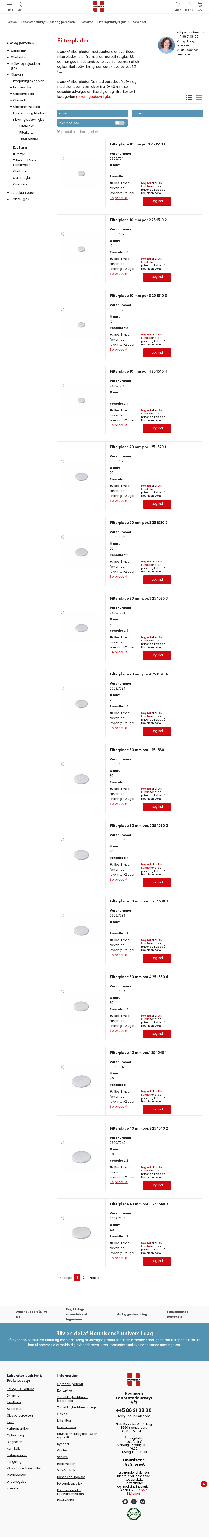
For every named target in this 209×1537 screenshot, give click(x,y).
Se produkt (119, 198)
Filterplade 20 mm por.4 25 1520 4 (139, 674)
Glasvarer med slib (26, 107)
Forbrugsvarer (17, 1455)
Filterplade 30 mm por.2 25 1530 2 (139, 826)
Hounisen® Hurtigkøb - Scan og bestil (77, 1435)
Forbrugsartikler (18, 1429)
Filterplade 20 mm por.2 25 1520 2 (138, 523)
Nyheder (63, 1444)
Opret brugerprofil (70, 1384)
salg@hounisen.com (192, 32)
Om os (62, 1414)
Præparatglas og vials (29, 81)
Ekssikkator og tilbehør (29, 113)
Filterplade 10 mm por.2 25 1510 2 (138, 220)
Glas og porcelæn (20, 1415)
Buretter (19, 154)
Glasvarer (18, 74)
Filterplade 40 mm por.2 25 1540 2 (139, 1128)
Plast (10, 1422)
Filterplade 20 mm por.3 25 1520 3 (139, 598)
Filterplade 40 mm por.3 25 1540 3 (139, 1204)
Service (62, 1457)
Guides (62, 1450)
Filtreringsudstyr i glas (28, 120)
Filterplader (28, 139)
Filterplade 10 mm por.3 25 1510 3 (138, 296)
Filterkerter (27, 132)
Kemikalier (14, 1448)
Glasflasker (19, 57)
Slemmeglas (22, 178)
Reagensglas (22, 87)
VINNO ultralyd (67, 1470)
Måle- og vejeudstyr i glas (26, 66)
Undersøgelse (16, 1482)
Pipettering (15, 1402)
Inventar (13, 1488)
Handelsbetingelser (71, 1477)
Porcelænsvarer (22, 193)
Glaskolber (18, 51)
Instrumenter (16, 1475)
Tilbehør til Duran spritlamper (25, 162)
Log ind (146, 183)
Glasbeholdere (23, 94)
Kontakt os (65, 1390)
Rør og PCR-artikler (20, 1389)
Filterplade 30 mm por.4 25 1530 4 (139, 977)
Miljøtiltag (64, 1420)
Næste (96, 1278)
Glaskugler (20, 171)
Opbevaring (15, 1435)
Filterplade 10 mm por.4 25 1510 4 (138, 371)
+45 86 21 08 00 (134, 1410)
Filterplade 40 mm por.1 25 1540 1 (138, 1053)
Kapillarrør (20, 147)
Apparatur (14, 1409)
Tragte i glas (20, 199)
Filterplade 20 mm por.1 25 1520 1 (138, 447)
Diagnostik (14, 1442)
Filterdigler (26, 126)
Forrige (66, 1278)
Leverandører (66, 1427)
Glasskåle (20, 100)
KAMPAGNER (65, 1500)
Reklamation (66, 1464)
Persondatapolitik (69, 1483)
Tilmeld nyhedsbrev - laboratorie (72, 1399)
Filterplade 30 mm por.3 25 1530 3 (139, 901)
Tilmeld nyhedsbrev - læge (77, 1407)
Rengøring (14, 1462)
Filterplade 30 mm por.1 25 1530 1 (138, 750)
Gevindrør (20, 184)
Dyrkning (13, 1395)
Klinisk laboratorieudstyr (24, 1468)
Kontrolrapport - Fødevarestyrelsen (70, 1492)
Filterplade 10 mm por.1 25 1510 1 (137, 144)
